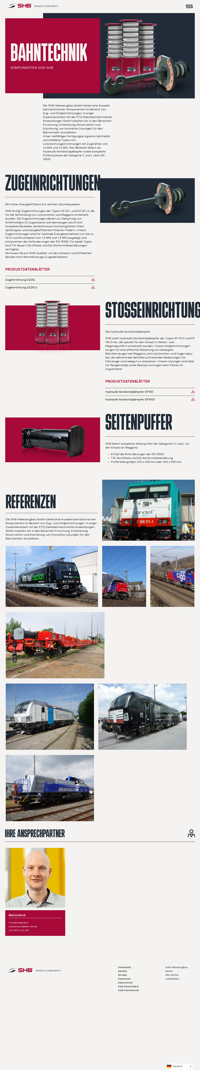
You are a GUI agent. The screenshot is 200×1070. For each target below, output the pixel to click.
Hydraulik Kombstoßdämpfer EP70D (129, 391)
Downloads (124, 967)
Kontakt (122, 975)
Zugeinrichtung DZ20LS (21, 287)
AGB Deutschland (128, 986)
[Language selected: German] (179, 1066)
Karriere (122, 971)
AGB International (128, 990)
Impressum (124, 979)
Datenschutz (125, 982)
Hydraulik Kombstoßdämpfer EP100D (130, 399)
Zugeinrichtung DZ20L (20, 279)
